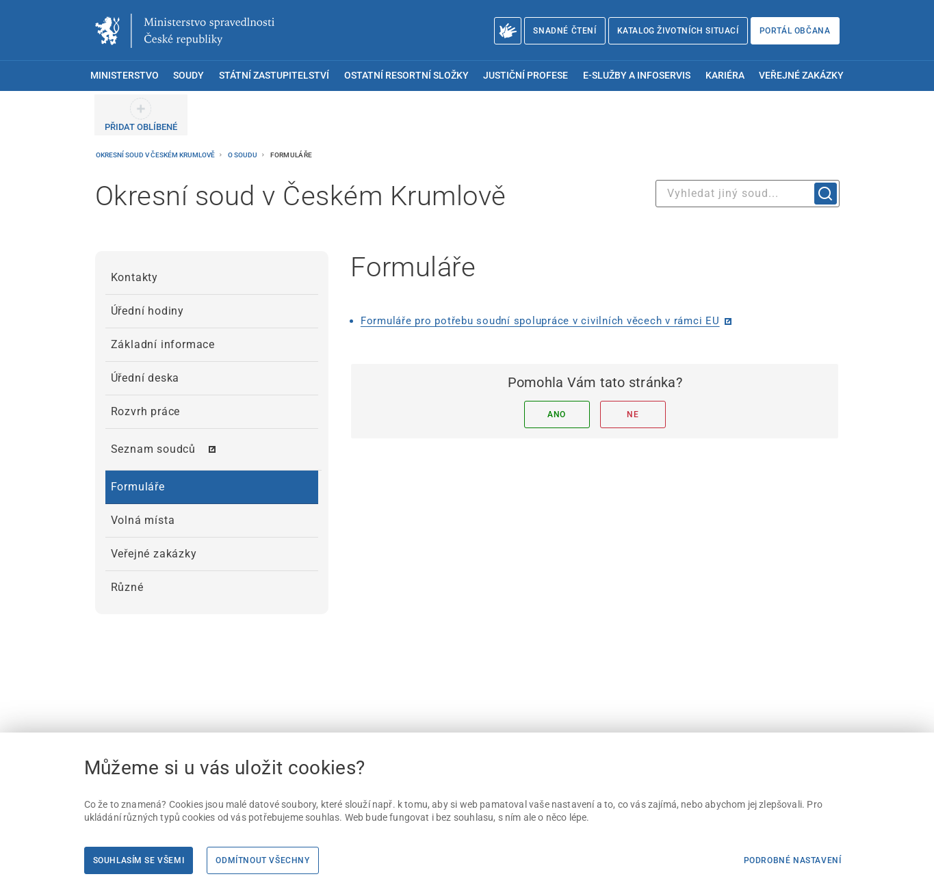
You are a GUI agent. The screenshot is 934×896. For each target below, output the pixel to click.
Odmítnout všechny (262, 860)
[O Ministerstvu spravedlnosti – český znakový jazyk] (508, 30)
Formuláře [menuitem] (138, 486)
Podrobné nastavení (793, 860)
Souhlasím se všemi (139, 860)
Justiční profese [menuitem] (525, 75)
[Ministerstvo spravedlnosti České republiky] (184, 31)
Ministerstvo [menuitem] (124, 75)
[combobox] (748, 193)
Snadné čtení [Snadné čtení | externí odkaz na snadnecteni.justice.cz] (564, 31)
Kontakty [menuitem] (134, 277)
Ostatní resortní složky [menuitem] (406, 75)
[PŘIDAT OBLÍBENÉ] (140, 114)
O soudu (243, 155)
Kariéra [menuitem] (724, 75)
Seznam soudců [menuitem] (153, 449)
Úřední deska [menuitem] (145, 377)
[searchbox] (748, 193)
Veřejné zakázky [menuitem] (801, 75)
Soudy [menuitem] (188, 75)
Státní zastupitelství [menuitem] (274, 75)
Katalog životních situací (678, 31)
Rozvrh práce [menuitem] (146, 411)
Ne (632, 414)
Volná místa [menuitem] (143, 520)
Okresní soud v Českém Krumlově (156, 155)
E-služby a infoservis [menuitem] (636, 75)
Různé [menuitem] (127, 587)
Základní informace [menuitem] (163, 344)
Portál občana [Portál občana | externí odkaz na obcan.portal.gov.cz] (795, 31)
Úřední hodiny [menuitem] (147, 310)
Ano (556, 414)
